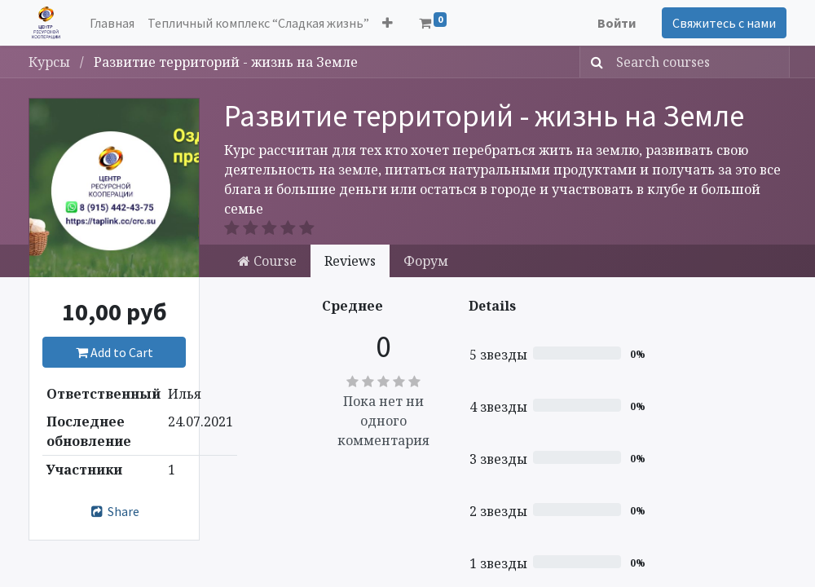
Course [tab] (267, 261)
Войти (616, 23)
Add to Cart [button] (114, 352)
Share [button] (114, 511)
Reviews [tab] (350, 261)
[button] (387, 23)
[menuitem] (112, 23)
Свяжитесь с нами (724, 23)
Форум (425, 261)
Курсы (51, 62)
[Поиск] (593, 61)
